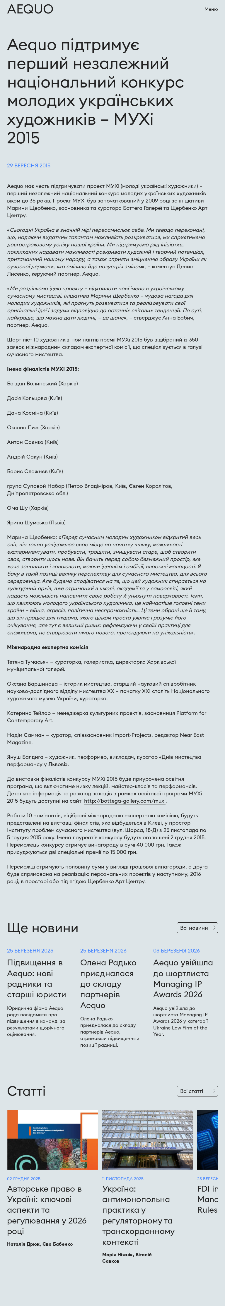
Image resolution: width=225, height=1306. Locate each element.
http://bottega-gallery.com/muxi (125, 800)
